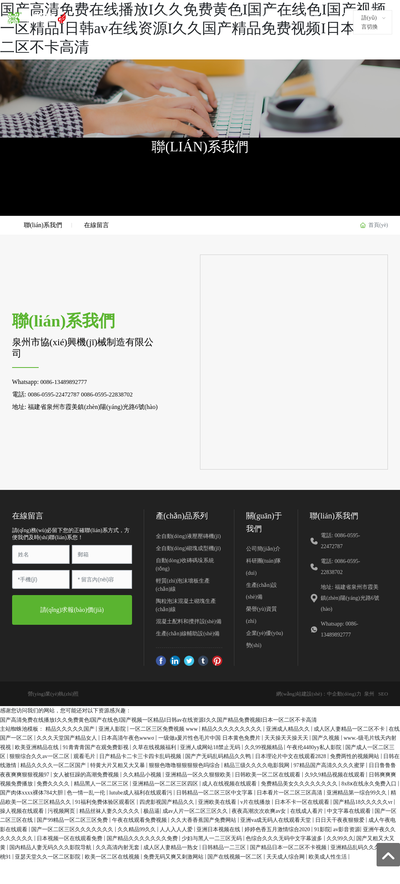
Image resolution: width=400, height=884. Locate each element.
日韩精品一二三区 (224, 847)
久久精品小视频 (143, 773)
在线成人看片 (307, 810)
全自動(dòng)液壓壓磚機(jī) (188, 535)
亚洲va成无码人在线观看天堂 (276, 819)
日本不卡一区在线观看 (303, 801)
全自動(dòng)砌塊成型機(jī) (188, 547)
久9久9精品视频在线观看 (335, 773)
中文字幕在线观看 (349, 810)
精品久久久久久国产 (70, 728)
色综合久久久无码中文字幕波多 (285, 838)
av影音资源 (346, 828)
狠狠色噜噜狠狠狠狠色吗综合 (185, 764)
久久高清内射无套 (118, 847)
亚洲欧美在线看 (218, 801)
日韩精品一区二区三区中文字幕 (215, 792)
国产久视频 (326, 737)
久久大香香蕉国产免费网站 (204, 819)
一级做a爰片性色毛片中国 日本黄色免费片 (210, 737)
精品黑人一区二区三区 (102, 783)
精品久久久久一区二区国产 (54, 764)
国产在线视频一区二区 (235, 856)
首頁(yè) (119, 17)
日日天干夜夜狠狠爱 (340, 819)
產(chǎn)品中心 (199, 17)
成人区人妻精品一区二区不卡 (350, 728)
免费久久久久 (54, 783)
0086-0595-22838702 (111, 393)
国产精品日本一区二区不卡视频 (289, 847)
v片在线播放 (256, 801)
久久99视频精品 (264, 746)
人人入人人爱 (177, 828)
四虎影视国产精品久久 (167, 801)
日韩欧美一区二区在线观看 (268, 773)
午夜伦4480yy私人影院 (315, 746)
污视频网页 (62, 810)
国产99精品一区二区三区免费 (73, 819)
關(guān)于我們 (155, 17)
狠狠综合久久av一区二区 (40, 755)
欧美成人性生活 (328, 856)
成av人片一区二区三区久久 (195, 810)
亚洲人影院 (112, 728)
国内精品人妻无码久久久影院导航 (51, 847)
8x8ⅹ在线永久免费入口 (369, 783)
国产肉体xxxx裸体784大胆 (32, 792)
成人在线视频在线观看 (230, 783)
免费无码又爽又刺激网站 (174, 856)
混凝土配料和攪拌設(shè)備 (188, 621)
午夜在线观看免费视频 (140, 819)
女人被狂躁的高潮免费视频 (86, 773)
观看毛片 (85, 755)
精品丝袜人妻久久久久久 (110, 810)
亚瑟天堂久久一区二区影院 (48, 856)
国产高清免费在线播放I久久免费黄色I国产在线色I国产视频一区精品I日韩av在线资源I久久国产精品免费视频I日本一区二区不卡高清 (158, 719)
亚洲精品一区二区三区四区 (166, 783)
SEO (383, 693)
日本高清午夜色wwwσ (128, 737)
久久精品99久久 (137, 828)
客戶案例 (236, 17)
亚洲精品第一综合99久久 (357, 792)
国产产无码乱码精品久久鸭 (218, 755)
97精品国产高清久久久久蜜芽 (330, 764)
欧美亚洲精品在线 (37, 746)
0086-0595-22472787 (55, 393)
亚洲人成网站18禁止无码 (211, 746)
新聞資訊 (266, 17)
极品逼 (151, 810)
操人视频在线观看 (22, 810)
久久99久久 (340, 838)
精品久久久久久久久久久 (232, 728)
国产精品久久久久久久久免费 (143, 838)
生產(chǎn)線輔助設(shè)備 (188, 633)
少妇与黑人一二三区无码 (212, 838)
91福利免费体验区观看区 (106, 801)
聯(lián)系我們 (301, 17)
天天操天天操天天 (287, 737)
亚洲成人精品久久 (288, 728)
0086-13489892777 (64, 381)
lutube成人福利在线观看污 (141, 792)
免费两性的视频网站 (355, 755)
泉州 (367, 693)
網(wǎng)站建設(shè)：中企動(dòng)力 (314, 693)
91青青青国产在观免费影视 (96, 746)
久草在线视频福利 (155, 746)
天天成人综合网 (286, 856)
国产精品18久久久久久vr (363, 801)
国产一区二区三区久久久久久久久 (73, 828)
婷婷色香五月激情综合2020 (278, 828)
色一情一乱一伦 (87, 792)
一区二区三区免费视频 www (164, 728)
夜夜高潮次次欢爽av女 (260, 810)
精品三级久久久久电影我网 (257, 764)
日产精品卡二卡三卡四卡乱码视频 (141, 755)
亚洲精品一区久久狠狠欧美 (198, 773)
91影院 (322, 828)
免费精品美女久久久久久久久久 (300, 783)
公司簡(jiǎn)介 (263, 548)
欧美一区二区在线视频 (113, 856)
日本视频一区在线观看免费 (70, 838)
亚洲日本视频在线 (219, 828)
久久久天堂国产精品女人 (67, 737)
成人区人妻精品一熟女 (171, 847)
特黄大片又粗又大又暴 (118, 764)
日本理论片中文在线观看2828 (291, 755)
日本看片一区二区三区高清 (290, 792)
